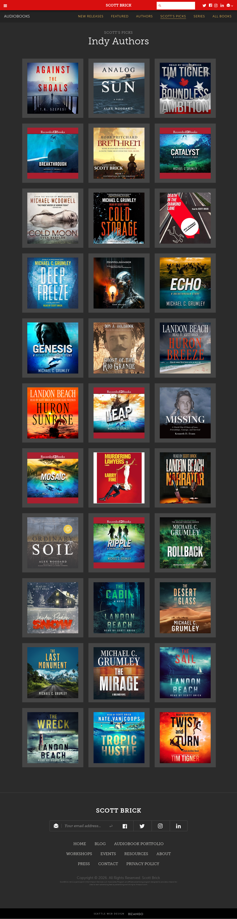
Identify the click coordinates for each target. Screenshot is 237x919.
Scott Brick (118, 810)
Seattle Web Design (109, 914)
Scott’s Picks (119, 32)
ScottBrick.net (66, 882)
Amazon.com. (142, 885)
